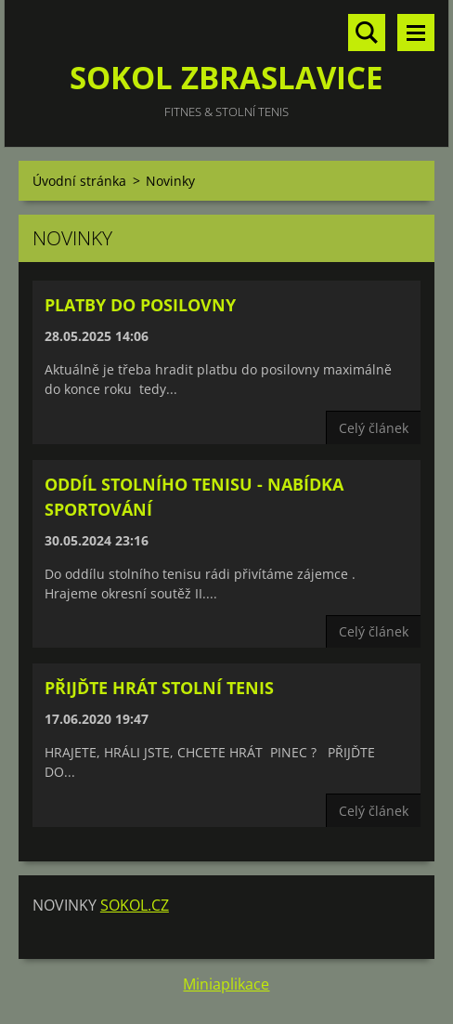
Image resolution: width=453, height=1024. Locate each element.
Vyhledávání (366, 32)
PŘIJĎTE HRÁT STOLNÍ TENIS (159, 687)
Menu (415, 32)
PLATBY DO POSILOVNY (140, 305)
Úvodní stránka (79, 181)
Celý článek (373, 428)
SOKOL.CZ (134, 905)
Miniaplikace (226, 984)
